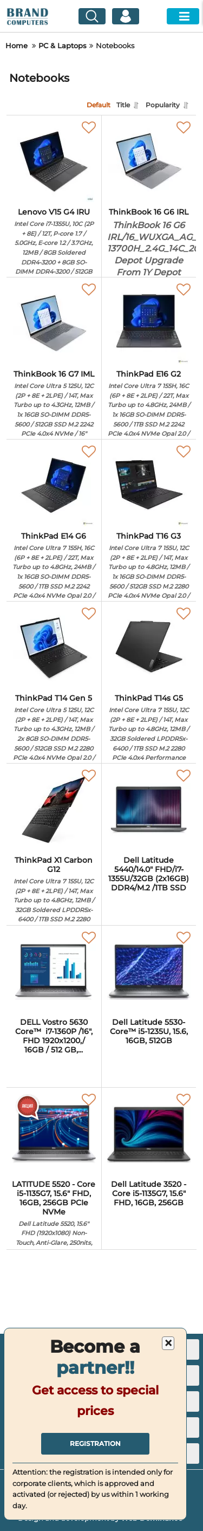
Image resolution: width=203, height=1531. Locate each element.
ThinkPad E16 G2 (149, 428)
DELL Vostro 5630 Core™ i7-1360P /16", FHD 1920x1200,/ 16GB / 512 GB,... (54, 1036)
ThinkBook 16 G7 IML (54, 433)
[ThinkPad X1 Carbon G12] (54, 809)
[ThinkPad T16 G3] (149, 485)
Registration (95, 1443)
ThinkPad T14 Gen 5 (54, 757)
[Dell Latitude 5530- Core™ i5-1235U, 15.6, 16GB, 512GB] (149, 971)
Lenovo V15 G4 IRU (54, 271)
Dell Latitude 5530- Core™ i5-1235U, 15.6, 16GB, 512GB (149, 1031)
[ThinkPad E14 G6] (54, 485)
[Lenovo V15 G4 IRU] (54, 161)
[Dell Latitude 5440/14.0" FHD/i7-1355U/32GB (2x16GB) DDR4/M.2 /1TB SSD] (149, 809)
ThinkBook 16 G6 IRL (149, 248)
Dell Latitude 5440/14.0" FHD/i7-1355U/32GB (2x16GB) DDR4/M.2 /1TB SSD (148, 874)
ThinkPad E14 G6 (54, 590)
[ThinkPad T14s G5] (149, 647)
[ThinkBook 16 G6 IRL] (149, 161)
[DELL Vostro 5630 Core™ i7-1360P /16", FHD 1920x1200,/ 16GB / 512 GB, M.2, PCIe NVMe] (54, 971)
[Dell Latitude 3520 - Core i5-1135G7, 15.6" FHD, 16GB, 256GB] (149, 1133)
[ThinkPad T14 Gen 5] (54, 647)
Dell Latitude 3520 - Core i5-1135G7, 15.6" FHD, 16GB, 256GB (148, 1193)
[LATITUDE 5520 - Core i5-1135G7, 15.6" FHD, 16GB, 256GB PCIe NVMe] (54, 1133)
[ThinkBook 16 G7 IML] (54, 323)
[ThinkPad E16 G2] (149, 323)
